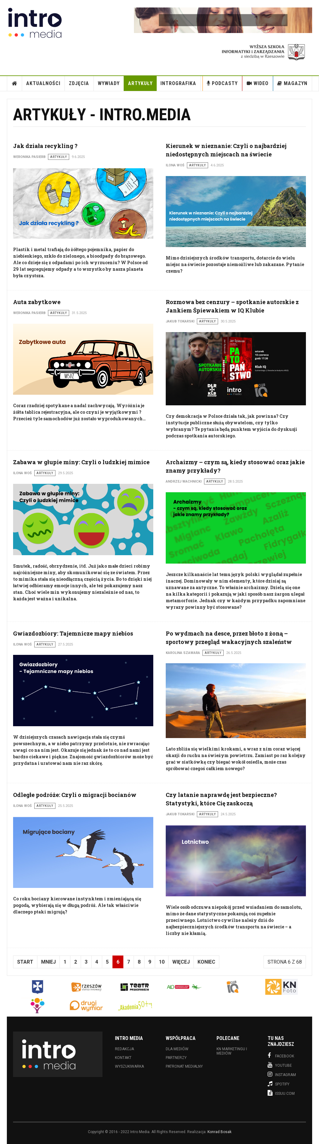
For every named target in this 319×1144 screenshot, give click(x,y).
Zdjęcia (79, 83)
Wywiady (109, 83)
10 (161, 962)
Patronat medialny (184, 1066)
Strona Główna (14, 83)
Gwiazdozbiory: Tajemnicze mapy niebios (73, 633)
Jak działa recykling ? (45, 146)
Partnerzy (176, 1058)
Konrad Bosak (219, 1132)
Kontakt (123, 1058)
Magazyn (292, 83)
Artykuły (140, 83)
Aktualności (43, 83)
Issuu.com (281, 1093)
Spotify (278, 1083)
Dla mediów (177, 1049)
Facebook (281, 1055)
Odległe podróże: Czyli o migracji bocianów (74, 794)
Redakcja (124, 1049)
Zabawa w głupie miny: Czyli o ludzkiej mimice (81, 462)
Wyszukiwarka (129, 1066)
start (25, 962)
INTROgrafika (178, 83)
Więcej (181, 962)
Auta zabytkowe (36, 302)
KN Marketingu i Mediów (232, 1051)
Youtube (280, 1065)
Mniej (48, 962)
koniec (206, 962)
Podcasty (222, 83)
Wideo (258, 83)
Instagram (282, 1074)
